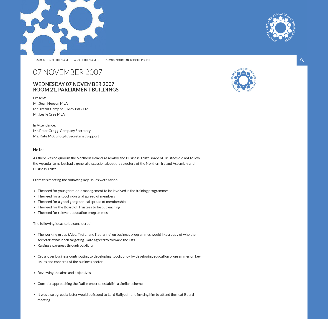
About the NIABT (85, 59)
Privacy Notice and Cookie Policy (127, 59)
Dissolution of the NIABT (51, 59)
